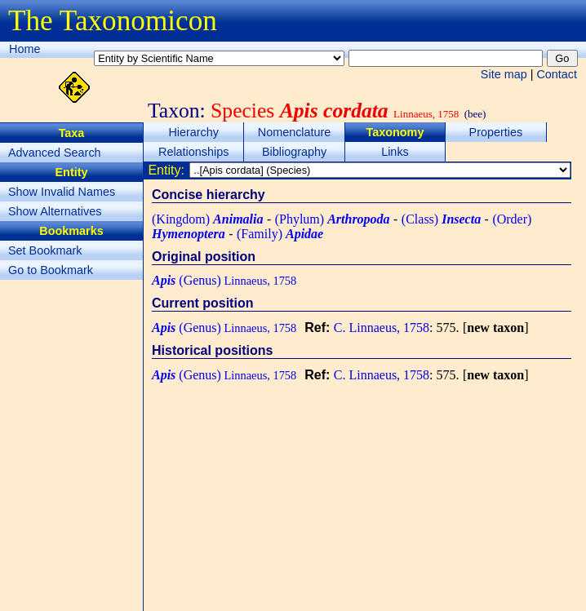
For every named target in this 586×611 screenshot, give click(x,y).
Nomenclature (294, 132)
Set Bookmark (45, 250)
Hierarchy (193, 132)
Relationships (193, 151)
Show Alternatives (54, 211)
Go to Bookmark (50, 270)
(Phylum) (332, 219)
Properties (496, 132)
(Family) (280, 234)
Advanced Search (54, 152)
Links (395, 151)
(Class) (441, 219)
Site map (504, 74)
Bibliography (294, 151)
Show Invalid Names (61, 191)
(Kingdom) (207, 219)
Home (24, 48)
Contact (556, 74)
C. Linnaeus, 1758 (381, 327)
